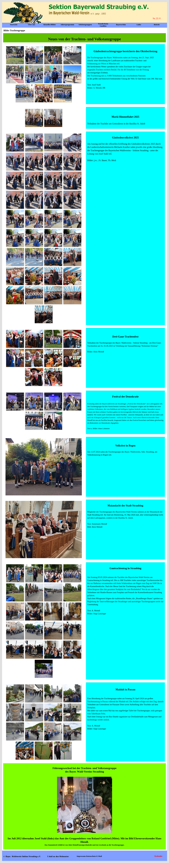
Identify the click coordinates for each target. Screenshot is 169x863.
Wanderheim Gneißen (103, 25)
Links (139, 25)
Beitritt (157, 25)
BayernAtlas (121, 25)
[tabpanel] (85, 38)
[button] (15, 55)
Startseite (13, 25)
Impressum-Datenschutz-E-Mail (89, 856)
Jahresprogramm (67, 25)
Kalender (160, 856)
